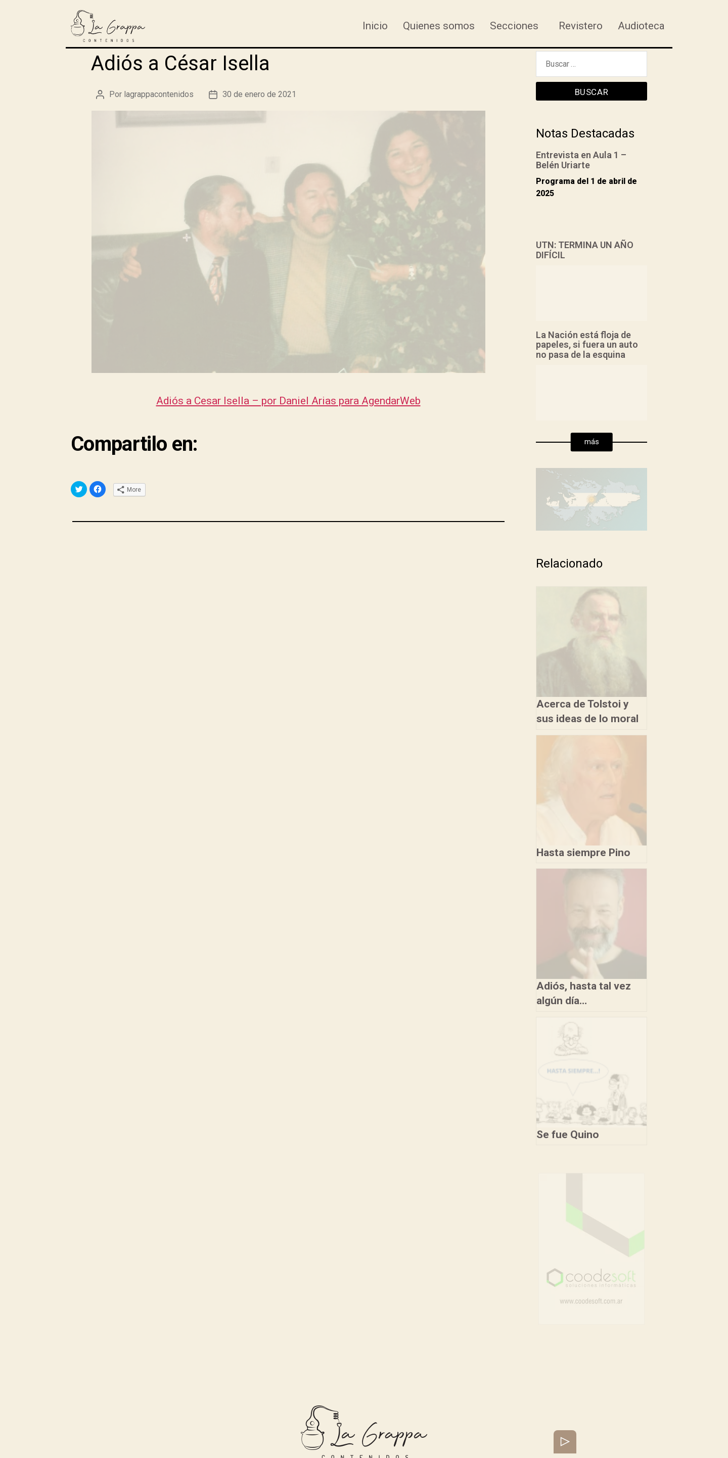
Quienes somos (439, 26)
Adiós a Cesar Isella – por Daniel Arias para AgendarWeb (288, 401)
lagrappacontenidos (159, 94)
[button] (592, 442)
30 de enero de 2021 (259, 94)
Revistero (581, 26)
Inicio (375, 26)
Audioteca (641, 26)
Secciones (514, 26)
